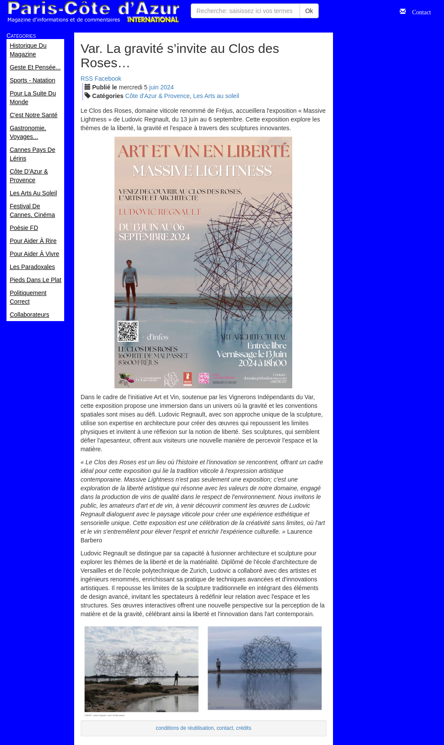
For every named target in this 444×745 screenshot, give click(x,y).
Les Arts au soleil (216, 95)
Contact (418, 11)
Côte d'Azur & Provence (157, 95)
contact (224, 728)
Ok (309, 10)
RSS (87, 78)
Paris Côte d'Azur (93, 12)
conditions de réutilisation (185, 728)
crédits (243, 728)
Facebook (108, 78)
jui (154, 87)
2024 (167, 87)
